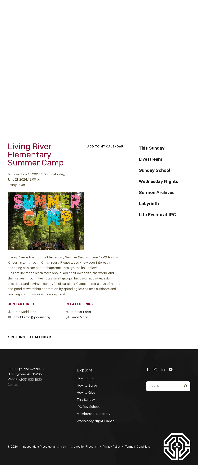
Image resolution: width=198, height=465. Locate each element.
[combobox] (163, 386)
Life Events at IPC (157, 214)
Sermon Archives (156, 192)
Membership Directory (93, 414)
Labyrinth (149, 203)
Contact (14, 385)
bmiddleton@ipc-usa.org (31, 317)
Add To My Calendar (105, 146)
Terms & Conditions (138, 446)
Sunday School (154, 170)
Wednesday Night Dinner (95, 421)
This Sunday (152, 148)
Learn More (79, 317)
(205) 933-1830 (30, 379)
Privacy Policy (112, 446)
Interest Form (80, 312)
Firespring (92, 446)
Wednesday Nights (158, 181)
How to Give (86, 392)
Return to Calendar (31, 337)
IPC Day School (88, 407)
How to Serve (87, 385)
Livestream (150, 159)
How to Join (85, 378)
